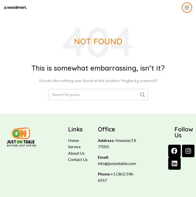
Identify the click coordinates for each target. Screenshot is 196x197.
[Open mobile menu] (187, 8)
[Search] (98, 94)
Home (73, 140)
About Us (76, 153)
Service (74, 146)
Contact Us (78, 159)
